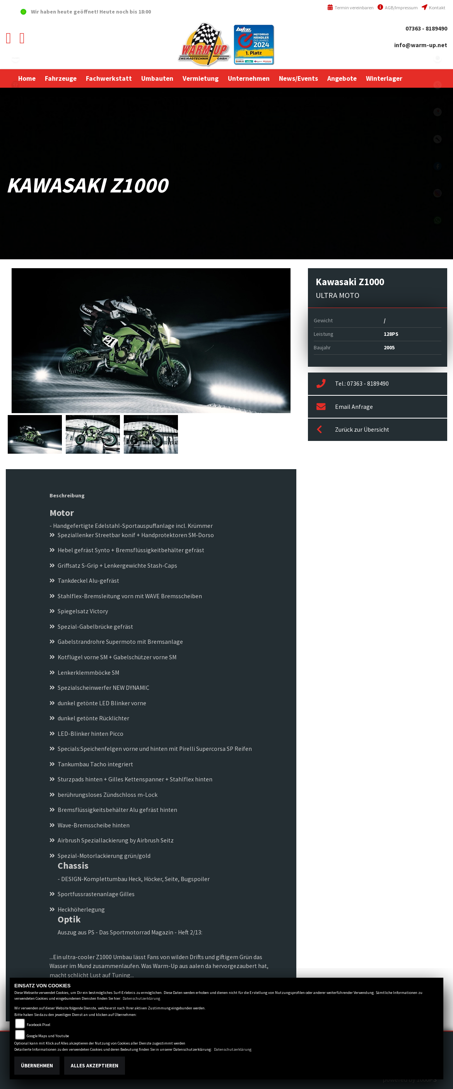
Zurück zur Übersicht (352, 429)
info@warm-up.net (420, 45)
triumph (15, 85)
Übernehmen (37, 1065)
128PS (391, 333)
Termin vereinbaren (350, 7)
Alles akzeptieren (94, 1065)
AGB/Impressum (398, 7)
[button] (61, 78)
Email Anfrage (344, 407)
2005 (389, 347)
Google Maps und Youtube (48, 1035)
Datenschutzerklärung (141, 998)
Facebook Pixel (38, 1024)
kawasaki (15, 58)
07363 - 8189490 (426, 28)
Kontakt (433, 7)
